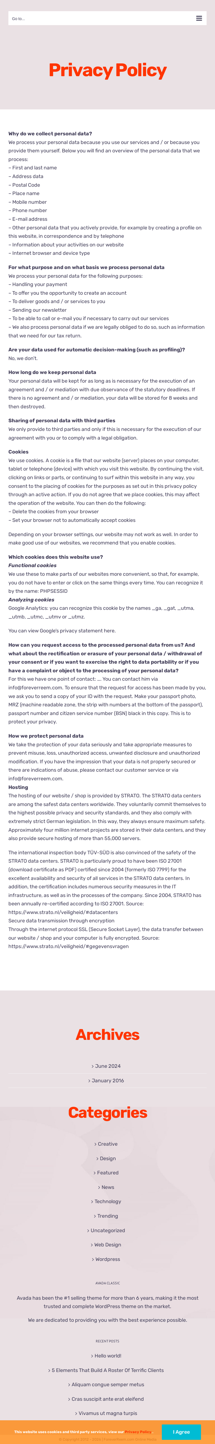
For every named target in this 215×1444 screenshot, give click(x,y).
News (108, 1187)
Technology (108, 1201)
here (109, 631)
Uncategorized (108, 1230)
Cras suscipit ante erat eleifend (108, 1399)
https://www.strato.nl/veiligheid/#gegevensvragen (68, 946)
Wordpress (107, 1259)
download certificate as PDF (42, 870)
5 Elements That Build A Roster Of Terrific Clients (108, 1370)
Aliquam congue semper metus (108, 1384)
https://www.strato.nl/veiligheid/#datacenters (63, 912)
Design (108, 1158)
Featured (108, 1173)
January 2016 (108, 1081)
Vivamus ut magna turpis (108, 1413)
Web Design (107, 1245)
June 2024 (108, 1066)
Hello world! (108, 1356)
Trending (107, 1216)
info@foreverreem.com (35, 688)
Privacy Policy (138, 1432)
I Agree (181, 1432)
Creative (108, 1144)
